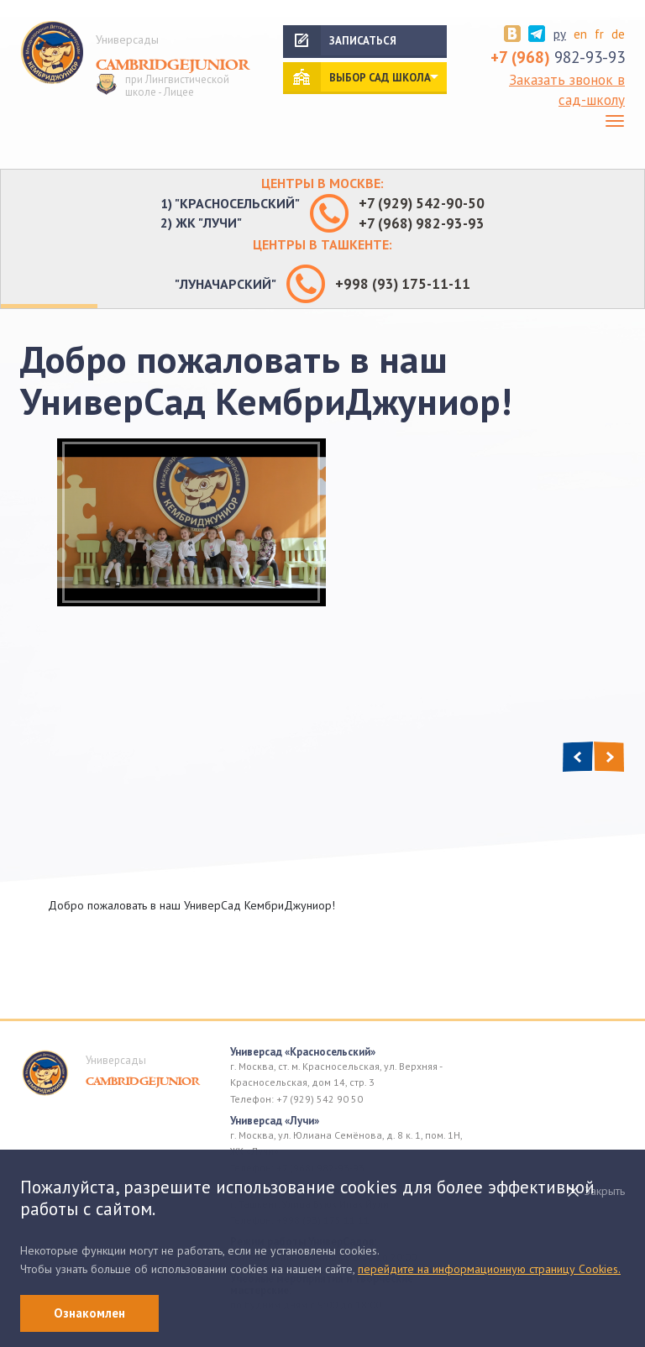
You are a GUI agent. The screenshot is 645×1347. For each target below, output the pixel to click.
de (618, 34)
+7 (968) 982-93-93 (422, 223)
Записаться (362, 41)
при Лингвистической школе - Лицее (177, 86)
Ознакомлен (89, 1313)
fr (599, 34)
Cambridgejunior (172, 65)
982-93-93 (557, 57)
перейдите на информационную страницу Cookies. (489, 1268)
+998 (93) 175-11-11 (402, 284)
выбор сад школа (380, 78)
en (580, 34)
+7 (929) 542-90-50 (422, 203)
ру (559, 34)
